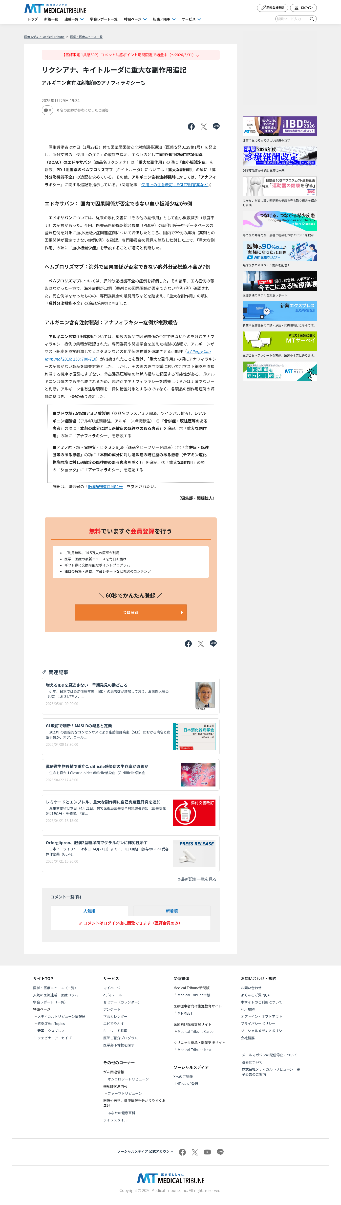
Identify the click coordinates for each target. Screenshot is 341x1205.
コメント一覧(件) (66, 897)
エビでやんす (113, 1023)
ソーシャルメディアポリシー (263, 1030)
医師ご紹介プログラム (120, 1037)
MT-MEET (185, 1013)
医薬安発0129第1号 (105, 486)
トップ (32, 19)
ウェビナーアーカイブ (54, 1037)
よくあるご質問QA (255, 994)
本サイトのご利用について (261, 1002)
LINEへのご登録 (185, 1083)
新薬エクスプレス (51, 1030)
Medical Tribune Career (196, 1031)
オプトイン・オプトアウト (261, 1016)
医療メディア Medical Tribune (44, 37)
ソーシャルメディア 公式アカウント (145, 1151)
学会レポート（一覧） (50, 1002)
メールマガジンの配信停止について (269, 1054)
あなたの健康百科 (121, 1112)
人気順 (89, 911)
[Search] (296, 19)
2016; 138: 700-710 (79, 359)
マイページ (112, 987)
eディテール (112, 994)
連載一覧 (71, 19)
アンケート (111, 1009)
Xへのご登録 (183, 1076)
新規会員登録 (272, 8)
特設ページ (132, 19)
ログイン (303, 8)
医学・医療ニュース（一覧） (55, 987)
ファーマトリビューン (124, 1093)
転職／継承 (161, 19)
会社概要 (248, 1037)
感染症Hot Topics (51, 1023)
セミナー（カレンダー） (122, 1002)
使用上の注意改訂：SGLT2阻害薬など (174, 184)
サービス (189, 19)
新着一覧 (51, 19)
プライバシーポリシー (258, 1023)
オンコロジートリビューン (128, 1079)
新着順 (172, 911)
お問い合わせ (251, 987)
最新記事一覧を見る (196, 879)
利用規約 (248, 1009)
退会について (252, 1061)
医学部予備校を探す (118, 1044)
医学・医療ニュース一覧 (86, 37)
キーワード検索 (115, 1030)
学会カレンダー (115, 1016)
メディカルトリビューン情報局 (61, 1016)
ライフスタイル (115, 1119)
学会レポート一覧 (104, 19)
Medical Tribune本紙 (194, 994)
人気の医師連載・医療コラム (55, 994)
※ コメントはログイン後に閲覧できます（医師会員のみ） (131, 923)
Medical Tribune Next (195, 1049)
